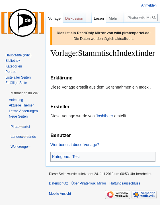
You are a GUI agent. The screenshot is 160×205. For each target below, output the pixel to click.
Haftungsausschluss (125, 183)
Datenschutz (58, 183)
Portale (10, 72)
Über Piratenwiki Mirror (88, 183)
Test (76, 156)
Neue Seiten (18, 116)
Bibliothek (12, 61)
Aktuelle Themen (21, 105)
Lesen (94, 18)
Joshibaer (104, 116)
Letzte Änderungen (23, 111)
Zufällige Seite (16, 83)
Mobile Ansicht (60, 194)
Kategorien (13, 66)
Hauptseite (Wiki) (18, 55)
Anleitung (16, 100)
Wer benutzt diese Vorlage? (74, 144)
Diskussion (74, 18)
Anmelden (149, 5)
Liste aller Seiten (18, 77)
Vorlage (54, 18)
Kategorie (60, 156)
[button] (25, 93)
